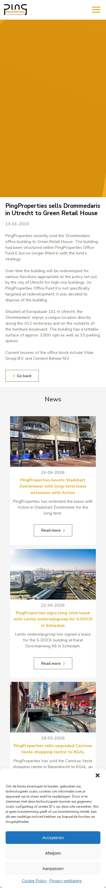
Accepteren (53, 837)
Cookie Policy (34, 881)
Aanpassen (53, 868)
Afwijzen (53, 853)
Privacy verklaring (65, 881)
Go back (22, 376)
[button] (97, 775)
